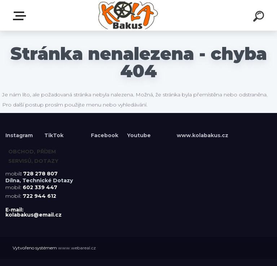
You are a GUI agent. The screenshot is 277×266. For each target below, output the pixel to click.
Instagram (19, 135)
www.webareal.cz (77, 247)
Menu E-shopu (21, 16)
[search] (259, 17)
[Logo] (128, 15)
